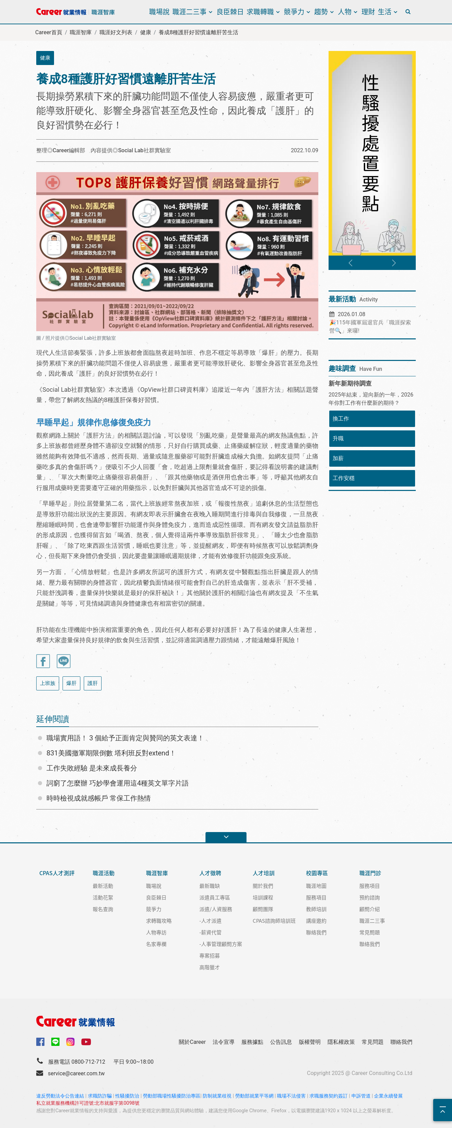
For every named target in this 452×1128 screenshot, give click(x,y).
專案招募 (209, 955)
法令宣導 (224, 1042)
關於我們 (263, 885)
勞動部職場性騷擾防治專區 (171, 1096)
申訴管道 (361, 1096)
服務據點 (252, 1042)
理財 (368, 11)
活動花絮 (103, 897)
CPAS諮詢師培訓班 (274, 920)
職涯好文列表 (115, 32)
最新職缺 (209, 885)
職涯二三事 (189, 11)
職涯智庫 (81, 32)
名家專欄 (156, 943)
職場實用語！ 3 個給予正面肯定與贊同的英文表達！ (125, 738)
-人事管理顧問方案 (220, 943)
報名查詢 (103, 908)
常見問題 (369, 932)
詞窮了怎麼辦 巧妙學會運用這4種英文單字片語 (117, 783)
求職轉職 (260, 11)
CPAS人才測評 (57, 873)
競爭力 (294, 11)
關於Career (192, 1042)
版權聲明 (310, 1042)
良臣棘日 (230, 11)
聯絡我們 (316, 932)
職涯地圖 (316, 885)
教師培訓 (316, 908)
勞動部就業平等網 (254, 1096)
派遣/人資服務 (215, 908)
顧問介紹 (369, 908)
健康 (145, 32)
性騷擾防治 (127, 1096)
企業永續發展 (388, 1096)
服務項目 (316, 897)
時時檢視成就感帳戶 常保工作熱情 (98, 798)
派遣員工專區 (214, 897)
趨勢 (321, 11)
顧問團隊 (263, 908)
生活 (384, 11)
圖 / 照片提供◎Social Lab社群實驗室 (76, 338)
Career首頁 (48, 32)
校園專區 (317, 873)
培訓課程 (263, 897)
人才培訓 (264, 873)
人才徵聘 (210, 873)
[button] (350, 263)
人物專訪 (156, 932)
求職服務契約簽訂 (328, 1096)
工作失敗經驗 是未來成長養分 (91, 768)
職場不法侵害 (291, 1096)
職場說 (159, 11)
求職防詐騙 (100, 1096)
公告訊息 (281, 1042)
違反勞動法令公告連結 (60, 1096)
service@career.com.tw (76, 1073)
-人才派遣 (210, 920)
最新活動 (103, 885)
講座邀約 (316, 920)
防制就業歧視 (217, 1096)
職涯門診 (370, 873)
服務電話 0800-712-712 (76, 1062)
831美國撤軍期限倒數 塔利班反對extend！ (111, 753)
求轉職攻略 (159, 920)
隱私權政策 (341, 1042)
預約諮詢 (369, 897)
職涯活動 (104, 873)
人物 (344, 11)
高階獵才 (209, 967)
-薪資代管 (210, 932)
